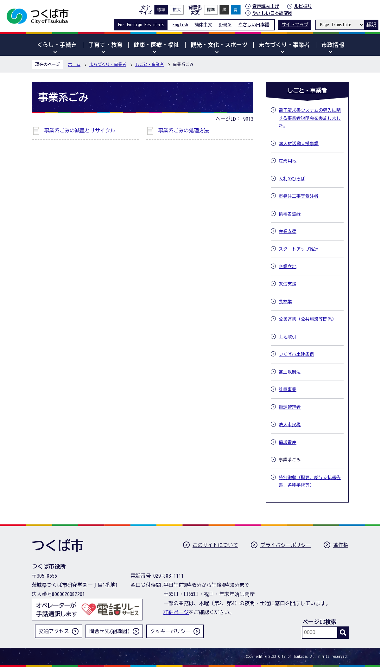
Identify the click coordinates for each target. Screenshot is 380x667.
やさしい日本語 (253, 24)
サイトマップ (295, 24)
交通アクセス (54, 631)
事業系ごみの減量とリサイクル (79, 130)
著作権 (340, 545)
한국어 (225, 24)
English (180, 24)
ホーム (74, 64)
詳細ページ (176, 612)
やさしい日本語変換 (272, 13)
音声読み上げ (265, 6)
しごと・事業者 (149, 64)
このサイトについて (215, 545)
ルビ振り (303, 6)
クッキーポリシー (170, 631)
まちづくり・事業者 (107, 64)
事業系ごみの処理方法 (183, 130)
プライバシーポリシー (285, 545)
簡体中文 (203, 24)
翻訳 (371, 24)
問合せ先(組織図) (109, 631)
